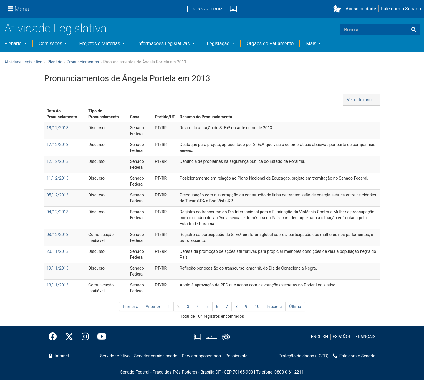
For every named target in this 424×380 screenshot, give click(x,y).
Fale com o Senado (401, 9)
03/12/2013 (58, 234)
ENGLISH (319, 336)
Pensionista (237, 355)
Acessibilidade (361, 9)
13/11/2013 (58, 285)
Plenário (13, 43)
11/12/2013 (58, 178)
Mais (311, 43)
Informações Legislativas (164, 43)
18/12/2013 (58, 127)
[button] (338, 9)
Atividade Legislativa (55, 28)
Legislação (219, 43)
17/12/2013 (58, 144)
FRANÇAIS (365, 336)
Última (295, 306)
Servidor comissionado (156, 355)
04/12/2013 (58, 211)
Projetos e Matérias (100, 43)
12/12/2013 (58, 161)
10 (257, 306)
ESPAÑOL (342, 336)
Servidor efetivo (115, 355)
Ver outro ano (361, 99)
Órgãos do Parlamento (270, 43)
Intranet (59, 355)
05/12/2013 (58, 195)
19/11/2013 (58, 268)
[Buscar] (414, 29)
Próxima (274, 306)
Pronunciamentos (83, 62)
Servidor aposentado (201, 355)
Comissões (51, 43)
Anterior (152, 306)
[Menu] (18, 9)
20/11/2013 (58, 251)
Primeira (130, 306)
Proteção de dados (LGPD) (304, 355)
